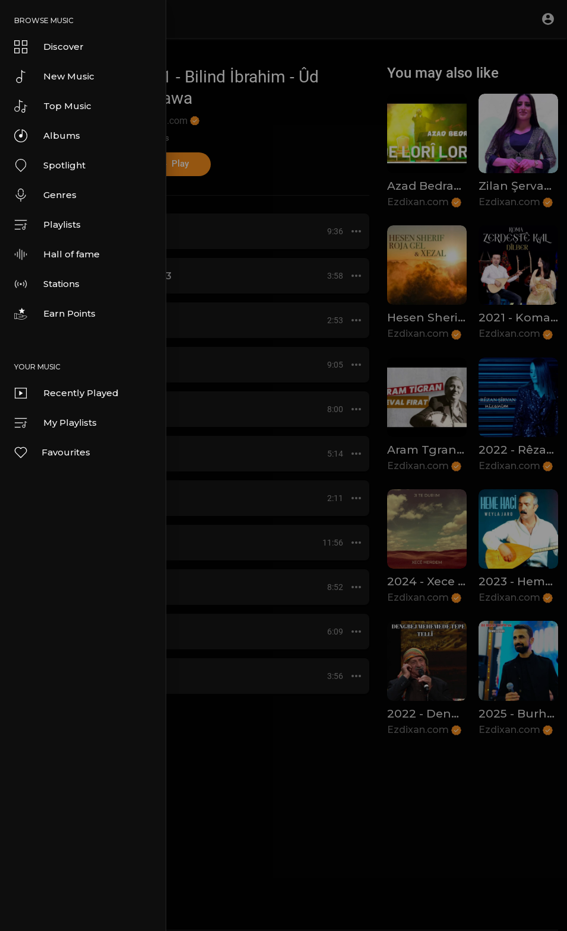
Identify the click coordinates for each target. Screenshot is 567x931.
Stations (47, 284)
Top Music (52, 106)
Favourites (51, 452)
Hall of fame (57, 254)
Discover (49, 46)
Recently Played (66, 393)
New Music (54, 76)
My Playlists (55, 422)
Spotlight (49, 165)
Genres (45, 195)
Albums (47, 135)
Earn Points (55, 313)
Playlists (47, 224)
